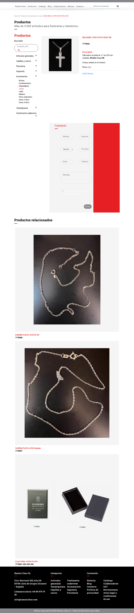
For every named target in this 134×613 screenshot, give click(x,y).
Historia (71, 6)
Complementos (25, 83)
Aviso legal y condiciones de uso (110, 595)
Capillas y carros (26, 61)
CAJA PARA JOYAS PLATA (26, 561)
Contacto (80, 6)
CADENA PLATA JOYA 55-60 (27, 335)
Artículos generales (26, 55)
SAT (105, 586)
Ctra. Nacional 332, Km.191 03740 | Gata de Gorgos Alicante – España (30, 583)
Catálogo (42, 6)
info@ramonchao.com (25, 599)
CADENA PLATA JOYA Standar (28, 448)
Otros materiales (25, 97)
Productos (32, 6)
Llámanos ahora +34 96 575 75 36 (29, 593)
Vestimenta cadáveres (26, 114)
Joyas (21, 89)
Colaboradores (59, 6)
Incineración (26, 76)
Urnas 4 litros (24, 102)
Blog (50, 6)
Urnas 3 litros (24, 100)
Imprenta (26, 71)
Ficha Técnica (87, 74)
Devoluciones (110, 589)
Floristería (26, 66)
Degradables (24, 86)
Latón (21, 91)
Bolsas (21, 80)
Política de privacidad (93, 591)
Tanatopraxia (26, 107)
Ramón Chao (20, 6)
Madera (22, 94)
